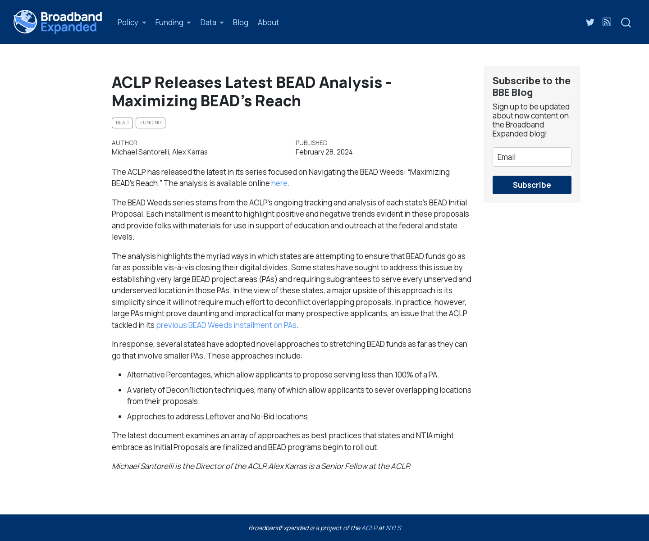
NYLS (393, 527)
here (279, 183)
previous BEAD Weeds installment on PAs (226, 325)
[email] (532, 157)
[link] (132, 22)
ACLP (369, 527)
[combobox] (626, 21)
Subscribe (532, 185)
